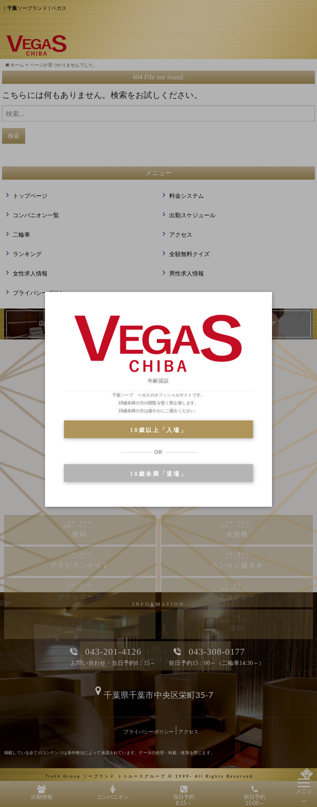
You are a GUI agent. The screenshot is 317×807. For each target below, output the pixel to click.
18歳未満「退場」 (158, 473)
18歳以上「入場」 (158, 429)
